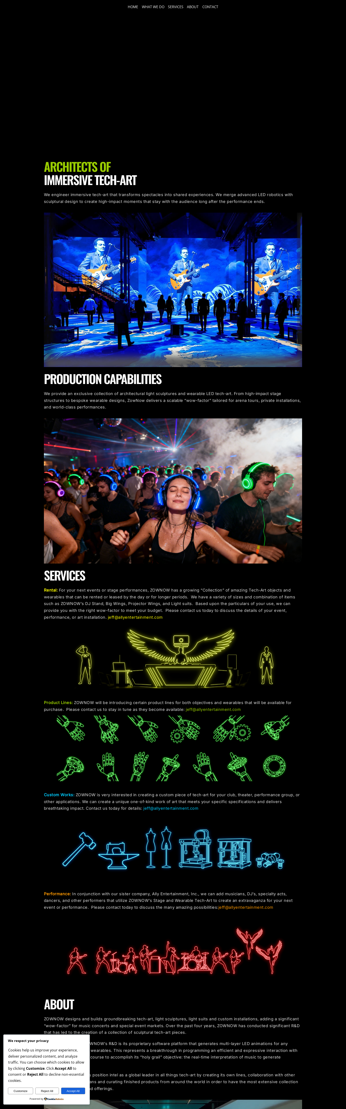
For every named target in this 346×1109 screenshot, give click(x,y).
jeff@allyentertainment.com (135, 617)
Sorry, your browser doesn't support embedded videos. (173, 85)
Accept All (73, 1091)
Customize (20, 1091)
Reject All (47, 1091)
